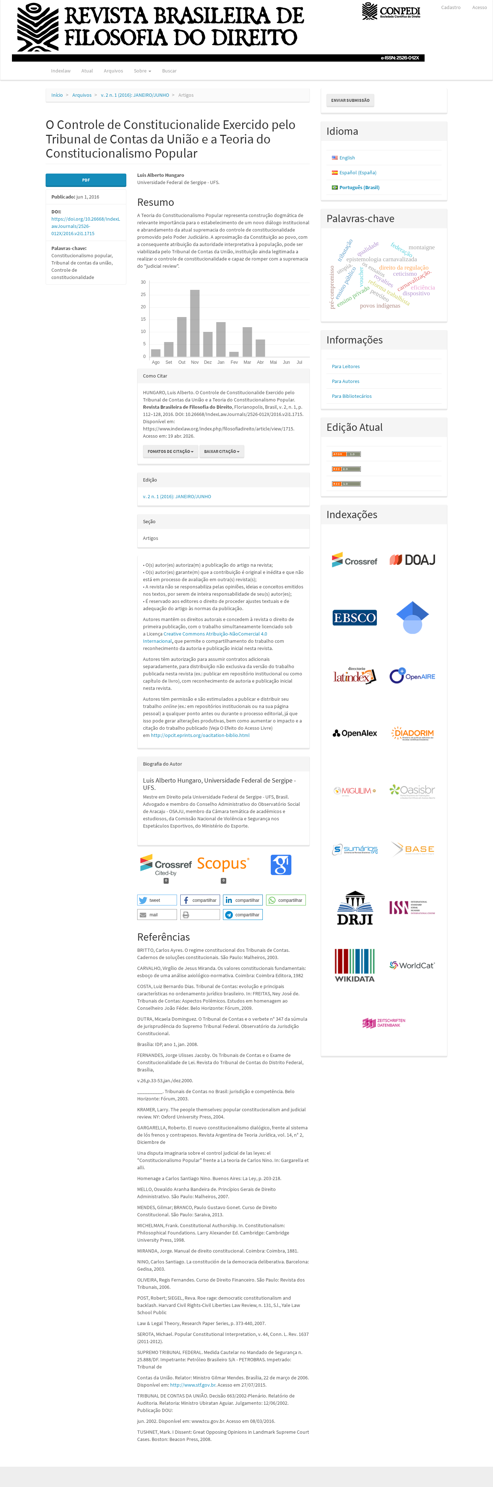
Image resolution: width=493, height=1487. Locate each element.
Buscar (169, 70)
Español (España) (358, 172)
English (347, 157)
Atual (87, 70)
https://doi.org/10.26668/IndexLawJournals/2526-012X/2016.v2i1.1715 (85, 226)
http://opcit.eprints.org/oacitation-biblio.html (200, 735)
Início (57, 95)
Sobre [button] (142, 70)
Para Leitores (346, 366)
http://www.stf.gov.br (192, 1385)
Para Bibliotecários (352, 396)
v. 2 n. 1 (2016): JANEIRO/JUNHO (135, 95)
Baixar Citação (222, 451)
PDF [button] (86, 180)
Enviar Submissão (350, 100)
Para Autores (345, 381)
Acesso (479, 7)
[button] (157, 900)
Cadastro (451, 7)
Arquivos (113, 70)
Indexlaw (61, 70)
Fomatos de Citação (171, 451)
